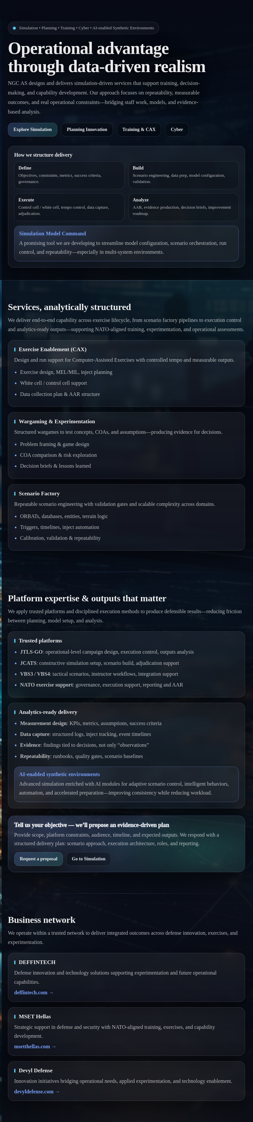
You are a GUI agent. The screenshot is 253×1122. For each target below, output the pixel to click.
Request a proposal (38, 858)
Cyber (177, 129)
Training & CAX (139, 129)
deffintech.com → (34, 992)
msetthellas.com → (35, 1046)
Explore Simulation (33, 129)
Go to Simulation (88, 858)
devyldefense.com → (37, 1091)
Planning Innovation (87, 129)
